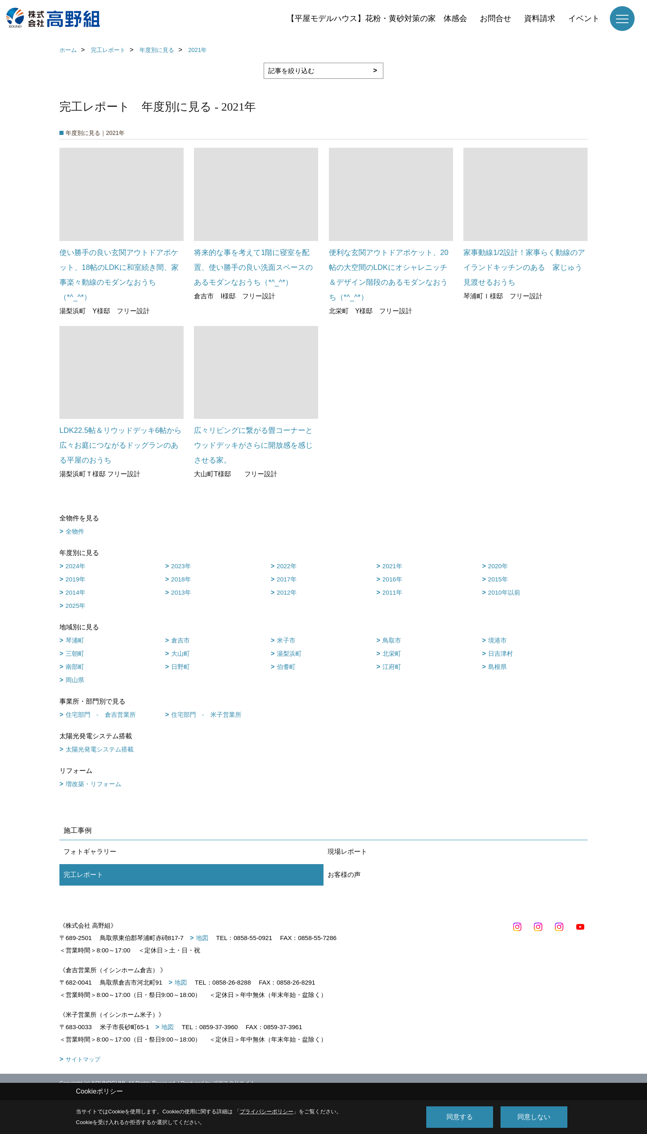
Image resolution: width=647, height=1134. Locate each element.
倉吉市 (180, 640)
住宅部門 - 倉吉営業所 (101, 714)
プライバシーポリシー (266, 1111)
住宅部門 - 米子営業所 (206, 714)
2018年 (181, 579)
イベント (584, 18)
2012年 (287, 592)
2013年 (181, 592)
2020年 (498, 565)
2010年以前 (504, 592)
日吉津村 (500, 653)
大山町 (180, 653)
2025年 (75, 605)
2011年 (392, 592)
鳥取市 (392, 640)
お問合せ (495, 18)
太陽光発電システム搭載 (100, 749)
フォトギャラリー (90, 851)
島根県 (497, 666)
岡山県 (75, 679)
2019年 (75, 579)
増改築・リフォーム (93, 783)
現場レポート (347, 851)
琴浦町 (75, 640)
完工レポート (83, 874)
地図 (202, 937)
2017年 (287, 579)
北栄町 (392, 653)
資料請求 (539, 18)
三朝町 (75, 653)
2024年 (75, 565)
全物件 (75, 531)
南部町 (75, 666)
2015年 (498, 579)
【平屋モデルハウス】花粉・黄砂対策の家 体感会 (377, 18)
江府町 (392, 666)
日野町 (180, 666)
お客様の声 (344, 874)
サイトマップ (83, 1059)
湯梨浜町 (289, 653)
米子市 (286, 640)
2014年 (75, 592)
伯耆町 (286, 666)
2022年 (287, 565)
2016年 (392, 579)
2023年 (181, 565)
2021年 (392, 565)
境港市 (497, 640)
